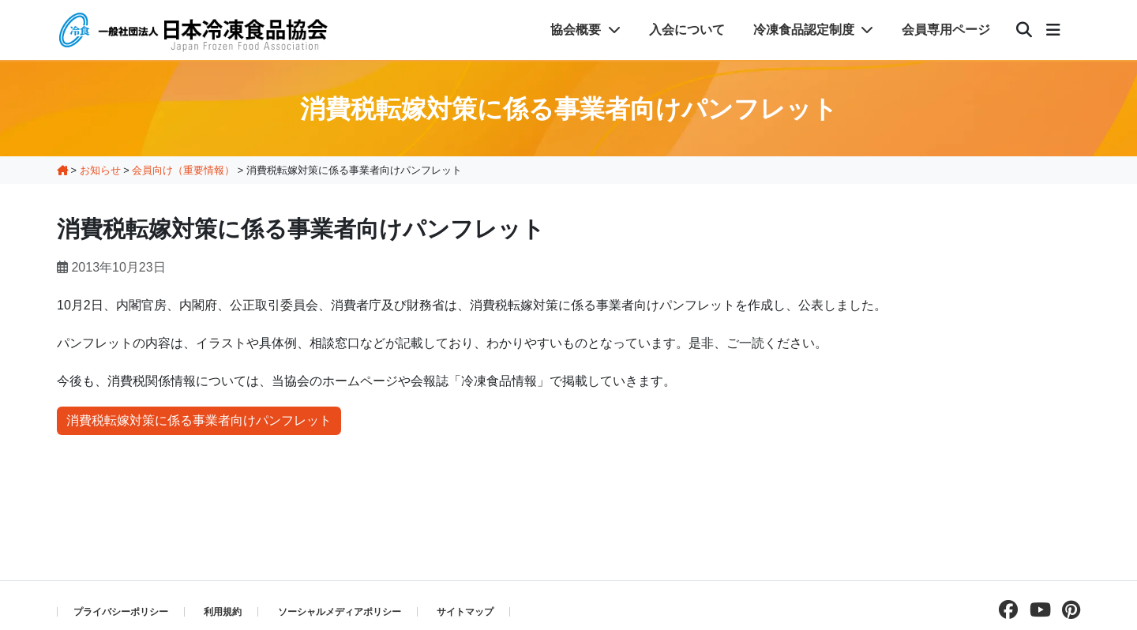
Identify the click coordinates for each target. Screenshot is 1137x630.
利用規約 (223, 612)
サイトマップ (465, 612)
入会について (687, 29)
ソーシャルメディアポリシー (339, 612)
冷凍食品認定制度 (813, 29)
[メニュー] (1053, 30)
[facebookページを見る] (1004, 610)
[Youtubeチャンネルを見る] (1036, 610)
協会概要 (585, 29)
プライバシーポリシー (120, 612)
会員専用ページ (946, 29)
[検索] (1024, 30)
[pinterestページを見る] (1067, 610)
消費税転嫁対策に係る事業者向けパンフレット (199, 420)
